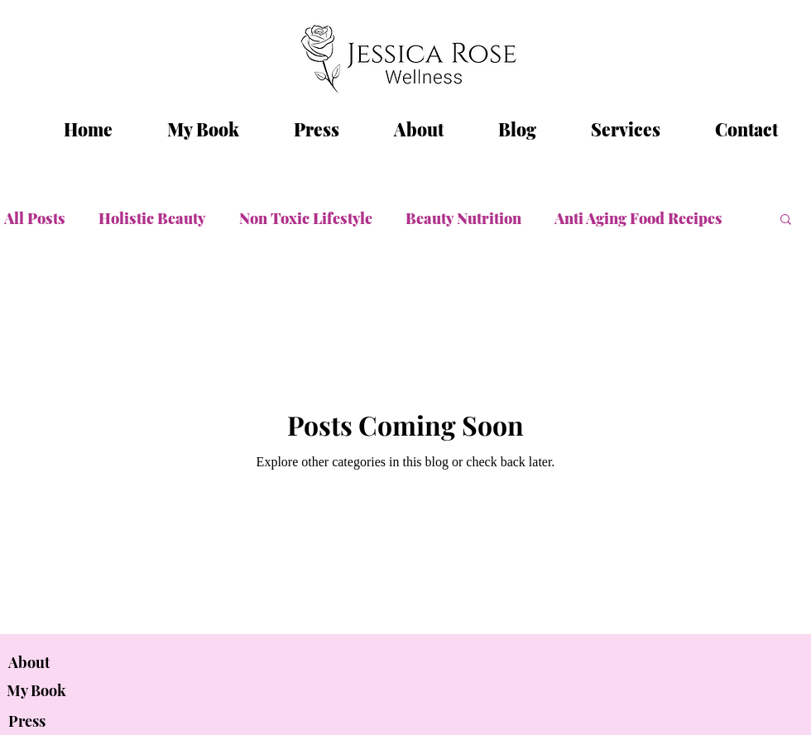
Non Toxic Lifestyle (305, 218)
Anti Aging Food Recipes (638, 218)
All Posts (34, 218)
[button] (786, 220)
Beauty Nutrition (463, 218)
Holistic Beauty (152, 218)
